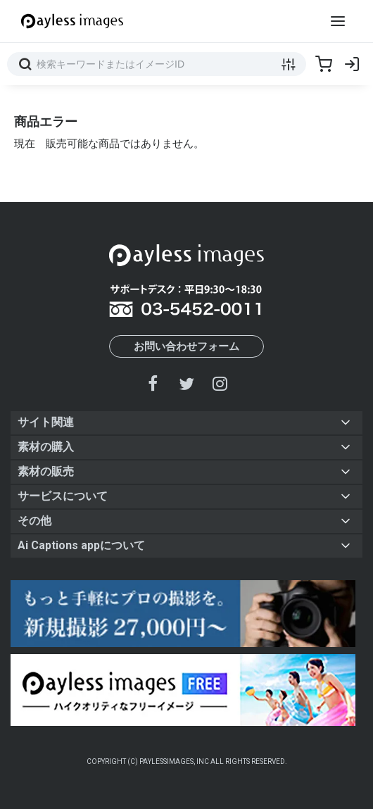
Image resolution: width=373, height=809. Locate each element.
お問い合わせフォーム (186, 346)
